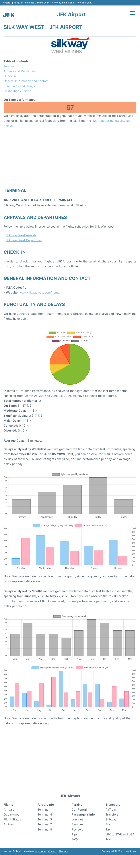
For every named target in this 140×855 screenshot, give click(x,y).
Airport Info (46, 804)
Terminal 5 (45, 819)
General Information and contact (26, 81)
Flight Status (12, 819)
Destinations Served (17, 91)
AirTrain (111, 809)
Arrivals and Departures (20, 71)
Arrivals (9, 809)
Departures (11, 814)
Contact (52, 851)
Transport (113, 804)
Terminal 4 (45, 814)
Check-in (10, 76)
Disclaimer (40, 851)
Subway (111, 819)
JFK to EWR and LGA (120, 834)
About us (63, 851)
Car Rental (79, 809)
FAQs (75, 839)
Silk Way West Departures (24, 240)
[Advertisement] (70, 157)
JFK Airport (71, 14)
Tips (74, 834)
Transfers (112, 814)
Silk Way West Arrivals (21, 235)
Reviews (77, 829)
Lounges (77, 819)
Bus (108, 824)
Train (109, 839)
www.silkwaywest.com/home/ (40, 292)
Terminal (9, 66)
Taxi (108, 829)
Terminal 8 (45, 829)
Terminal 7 (45, 824)
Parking (77, 804)
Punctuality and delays (19, 86)
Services (77, 824)
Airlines (9, 824)
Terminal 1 (44, 809)
